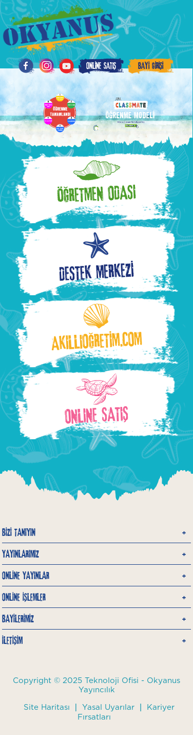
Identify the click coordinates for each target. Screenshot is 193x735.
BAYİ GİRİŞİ (150, 65)
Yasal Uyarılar (108, 707)
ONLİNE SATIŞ (101, 65)
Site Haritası (47, 707)
